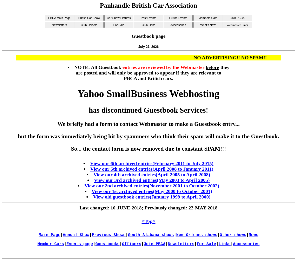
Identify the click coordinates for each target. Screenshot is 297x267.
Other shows (233, 236)
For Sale (206, 247)
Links (224, 247)
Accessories (246, 247)
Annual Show (76, 236)
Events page (79, 247)
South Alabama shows (151, 236)
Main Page (49, 236)
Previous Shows (109, 236)
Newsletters (181, 247)
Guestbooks (107, 247)
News (253, 236)
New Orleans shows (196, 236)
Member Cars (51, 247)
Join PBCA (154, 247)
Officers (131, 247)
